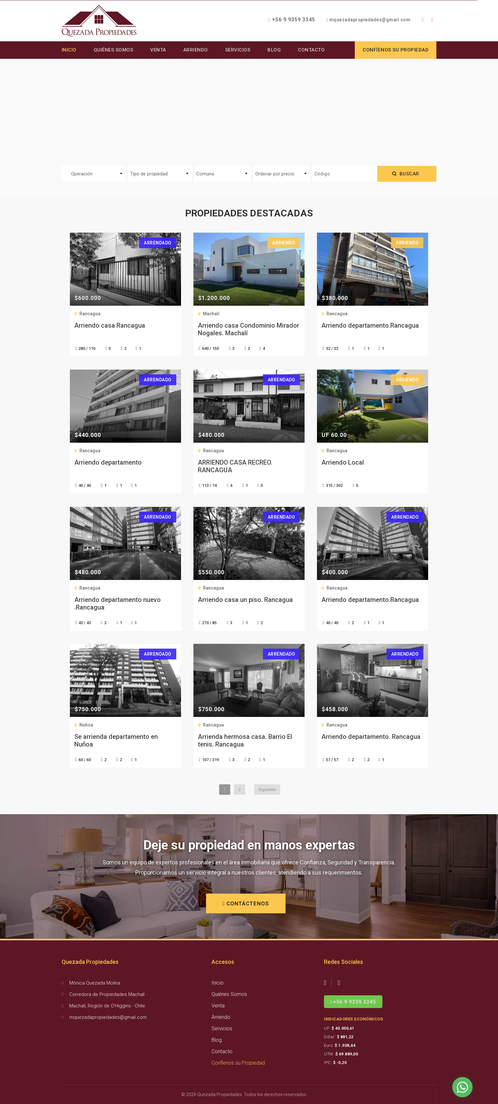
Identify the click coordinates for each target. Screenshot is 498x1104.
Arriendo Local (342, 462)
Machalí (211, 313)
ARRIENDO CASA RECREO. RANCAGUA (235, 466)
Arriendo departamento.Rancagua (370, 325)
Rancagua (89, 313)
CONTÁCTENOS (246, 903)
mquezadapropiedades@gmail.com (370, 19)
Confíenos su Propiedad (238, 1063)
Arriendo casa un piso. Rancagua (245, 599)
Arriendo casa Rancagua (109, 325)
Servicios (238, 50)
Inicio (69, 50)
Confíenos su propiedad (395, 50)
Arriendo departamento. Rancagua (371, 736)
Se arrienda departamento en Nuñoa (116, 740)
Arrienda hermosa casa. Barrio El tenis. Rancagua (245, 740)
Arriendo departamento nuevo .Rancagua (117, 603)
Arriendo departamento (108, 462)
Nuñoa (86, 724)
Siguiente (267, 789)
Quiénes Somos (113, 50)
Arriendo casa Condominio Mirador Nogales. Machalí (248, 329)
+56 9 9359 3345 (291, 20)
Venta (158, 50)
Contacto (311, 50)
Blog (274, 50)
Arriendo (195, 50)
